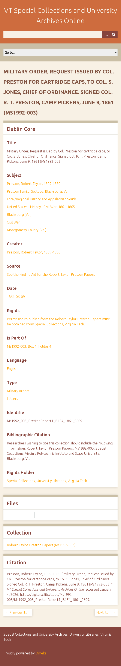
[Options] (106, 34)
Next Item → (106, 612)
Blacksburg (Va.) (19, 214)
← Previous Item (17, 612)
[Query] (60, 34)
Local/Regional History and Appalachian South (41, 199)
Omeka (41, 653)
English (12, 369)
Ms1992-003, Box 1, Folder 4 (29, 346)
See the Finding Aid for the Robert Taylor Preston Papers (51, 274)
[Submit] (114, 34)
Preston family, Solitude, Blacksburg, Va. (37, 191)
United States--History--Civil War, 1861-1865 (41, 207)
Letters (12, 399)
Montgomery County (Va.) (26, 230)
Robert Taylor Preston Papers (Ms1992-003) (41, 545)
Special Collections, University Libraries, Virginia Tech (47, 481)
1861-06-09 (16, 297)
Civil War (13, 222)
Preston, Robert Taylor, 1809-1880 (33, 184)
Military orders (18, 391)
